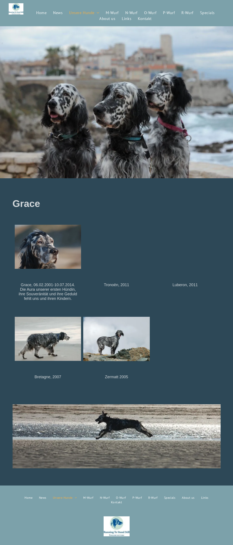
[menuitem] (41, 13)
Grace (26, 203)
